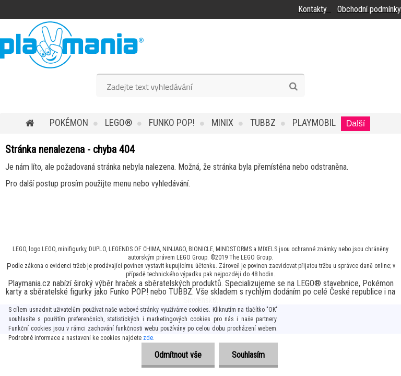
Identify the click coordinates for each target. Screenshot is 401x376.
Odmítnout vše (178, 355)
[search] (293, 87)
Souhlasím (248, 355)
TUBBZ (263, 122)
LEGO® (118, 122)
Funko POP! (172, 122)
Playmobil (314, 122)
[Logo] (72, 45)
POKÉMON (69, 122)
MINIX (222, 122)
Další (355, 123)
